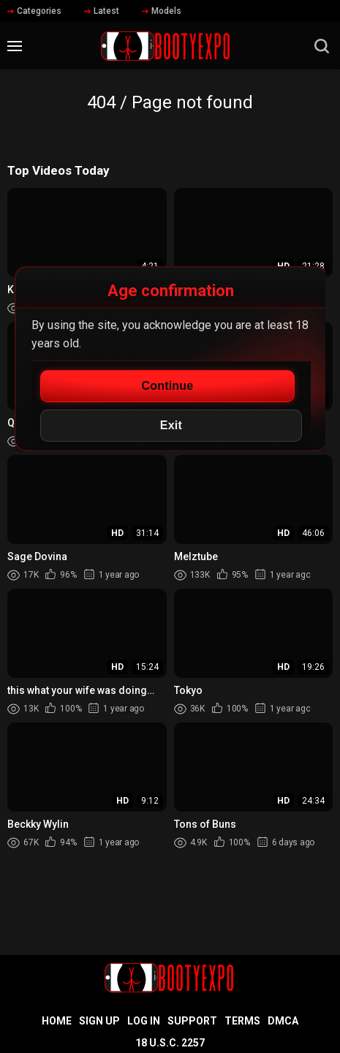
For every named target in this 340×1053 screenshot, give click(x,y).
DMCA (283, 1021)
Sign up (99, 1021)
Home (57, 1021)
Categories (34, 11)
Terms (242, 1021)
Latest (101, 11)
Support (192, 1021)
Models (161, 11)
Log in (143, 1021)
